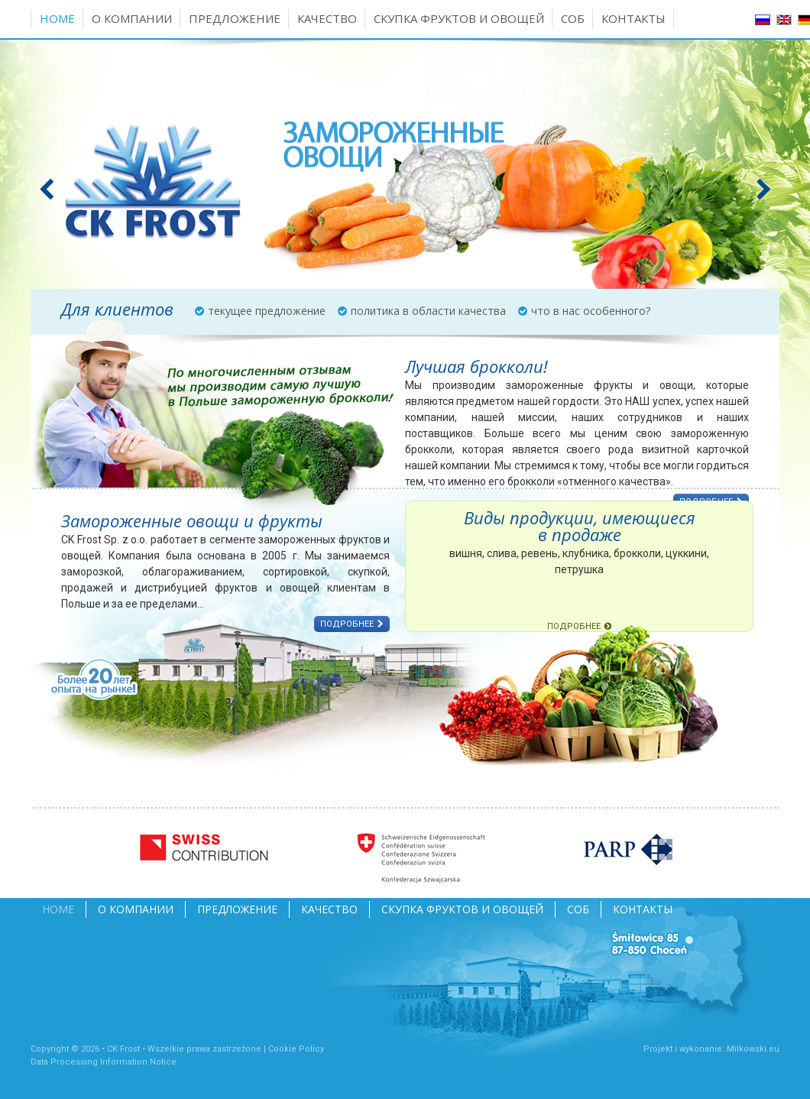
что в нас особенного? (590, 310)
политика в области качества (428, 310)
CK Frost (123, 1049)
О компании (132, 18)
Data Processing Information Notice (104, 1062)
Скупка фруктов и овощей (459, 18)
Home (57, 18)
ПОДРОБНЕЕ (347, 624)
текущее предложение (267, 310)
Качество (327, 18)
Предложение (234, 18)
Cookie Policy (296, 1049)
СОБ (573, 18)
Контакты (633, 18)
